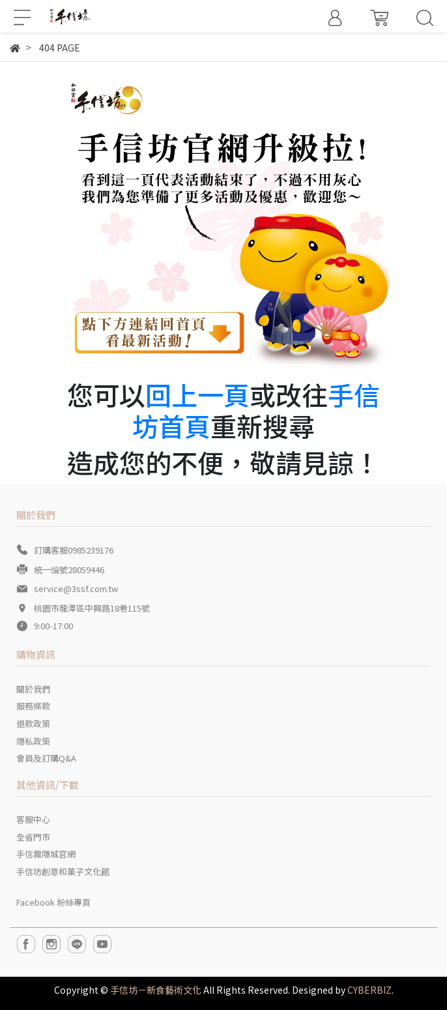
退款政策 (33, 723)
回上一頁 (197, 394)
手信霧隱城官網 (46, 854)
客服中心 (33, 819)
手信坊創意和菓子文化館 (62, 871)
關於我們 (33, 689)
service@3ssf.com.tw (76, 588)
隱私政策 (33, 741)
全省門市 (33, 837)
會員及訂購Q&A (46, 758)
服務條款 (33, 706)
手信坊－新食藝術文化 (155, 989)
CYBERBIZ (369, 989)
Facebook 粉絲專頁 (53, 902)
